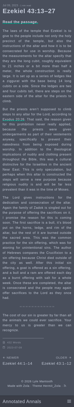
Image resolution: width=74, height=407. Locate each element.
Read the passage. (20, 22)
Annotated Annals (22, 401)
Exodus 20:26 (13, 119)
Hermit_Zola (52, 385)
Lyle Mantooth (43, 381)
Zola (26, 385)
